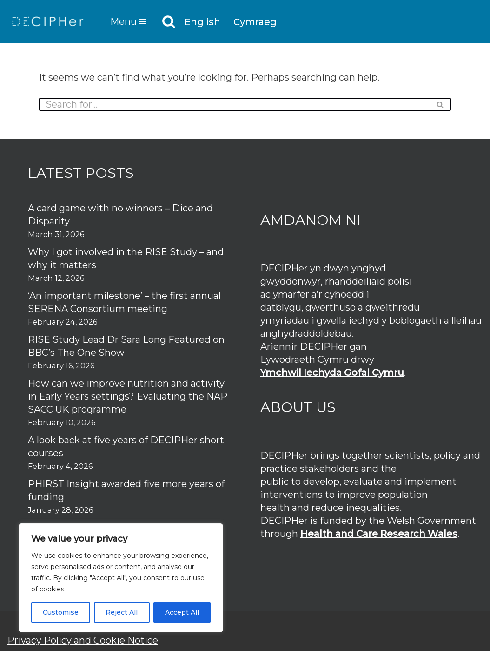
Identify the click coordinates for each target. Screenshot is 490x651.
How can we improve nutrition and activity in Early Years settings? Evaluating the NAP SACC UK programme (127, 396)
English (202, 21)
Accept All (182, 612)
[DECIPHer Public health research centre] (48, 21)
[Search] (169, 21)
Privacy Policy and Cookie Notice (82, 640)
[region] (121, 577)
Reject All (122, 612)
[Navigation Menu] (128, 21)
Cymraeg (255, 21)
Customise (61, 612)
